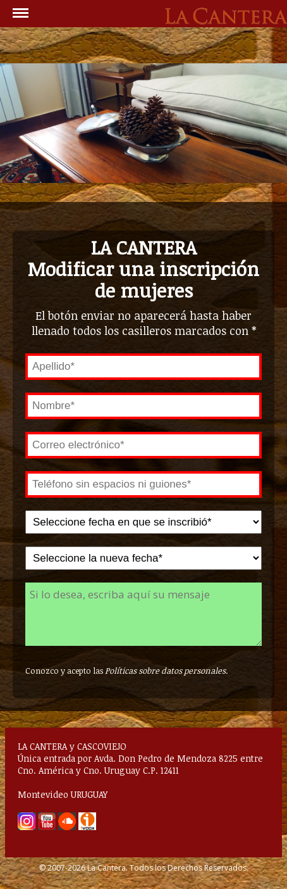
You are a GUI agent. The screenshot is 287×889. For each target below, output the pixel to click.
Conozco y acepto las (126, 670)
